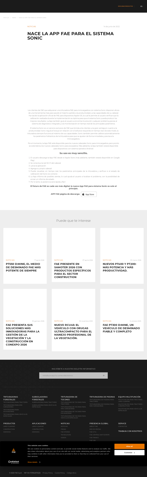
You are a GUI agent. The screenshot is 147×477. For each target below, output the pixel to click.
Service (122, 420)
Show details (32, 473)
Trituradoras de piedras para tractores (102, 397)
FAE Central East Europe (100, 431)
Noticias (65, 420)
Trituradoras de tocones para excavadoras (73, 409)
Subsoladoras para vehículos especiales (44, 402)
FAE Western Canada (98, 442)
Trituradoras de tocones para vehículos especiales (73, 413)
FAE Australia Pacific (98, 440)
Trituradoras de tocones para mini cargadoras (73, 404)
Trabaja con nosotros (130, 428)
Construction (9, 426)
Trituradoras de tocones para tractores (73, 399)
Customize (129, 463)
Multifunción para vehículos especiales (130, 406)
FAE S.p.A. (6, 18)
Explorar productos (125, 6)
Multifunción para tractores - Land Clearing (130, 397)
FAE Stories (65, 428)
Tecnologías (66, 431)
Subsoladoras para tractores (44, 399)
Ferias (63, 426)
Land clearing (9, 423)
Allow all (129, 457)
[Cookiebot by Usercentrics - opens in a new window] (13, 472)
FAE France (94, 434)
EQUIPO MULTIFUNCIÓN (129, 394)
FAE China (93, 445)
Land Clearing (38, 423)
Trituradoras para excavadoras (11, 407)
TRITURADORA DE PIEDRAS (102, 394)
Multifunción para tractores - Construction (130, 401)
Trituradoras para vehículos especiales (15, 411)
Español (8, 451)
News (14, 18)
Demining (7, 428)
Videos (63, 434)
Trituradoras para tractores (15, 399)
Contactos (122, 423)
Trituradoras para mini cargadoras (12, 402)
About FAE (94, 423)
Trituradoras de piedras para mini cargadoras (102, 401)
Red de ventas (95, 426)
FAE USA (93, 437)
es (141, 6)
